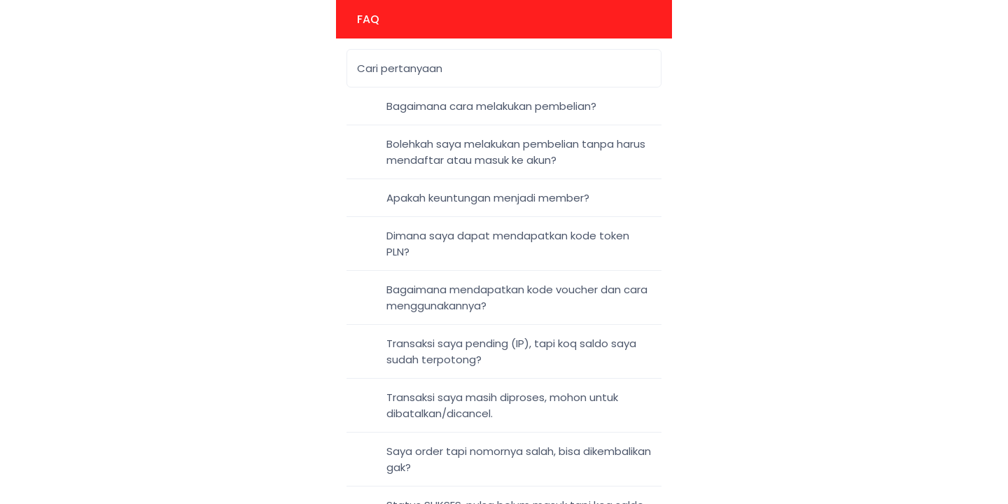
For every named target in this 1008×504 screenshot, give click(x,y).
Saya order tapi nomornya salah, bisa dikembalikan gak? (518, 459)
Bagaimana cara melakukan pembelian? (491, 106)
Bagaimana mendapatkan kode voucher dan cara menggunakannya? (517, 297)
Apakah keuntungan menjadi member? (487, 197)
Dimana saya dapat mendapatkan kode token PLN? (507, 243)
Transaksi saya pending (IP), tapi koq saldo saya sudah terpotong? (511, 351)
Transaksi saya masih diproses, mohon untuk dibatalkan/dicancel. (502, 405)
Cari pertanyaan (399, 68)
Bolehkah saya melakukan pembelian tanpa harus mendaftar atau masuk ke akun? (515, 151)
